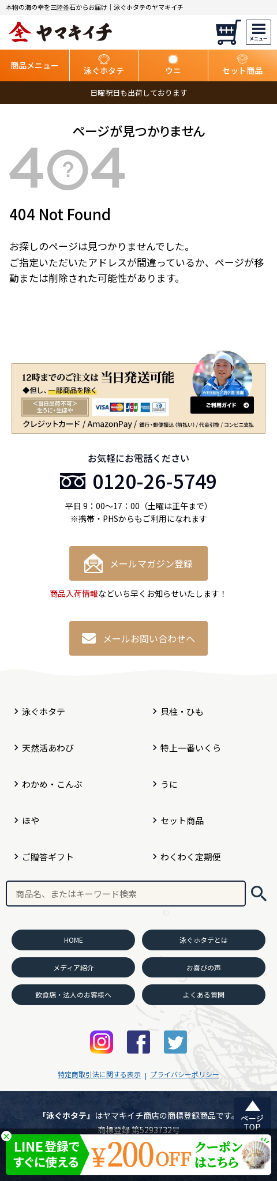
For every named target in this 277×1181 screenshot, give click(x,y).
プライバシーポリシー (184, 1074)
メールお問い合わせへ (138, 638)
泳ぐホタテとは (203, 940)
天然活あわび (48, 748)
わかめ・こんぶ (52, 784)
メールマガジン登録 (138, 563)
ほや (30, 820)
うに (169, 784)
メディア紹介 (73, 967)
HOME (73, 940)
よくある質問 (203, 994)
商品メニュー (34, 65)
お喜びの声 (203, 967)
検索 (259, 894)
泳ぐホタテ (43, 711)
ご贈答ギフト (48, 857)
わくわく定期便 (190, 857)
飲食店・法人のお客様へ (73, 994)
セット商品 (182, 820)
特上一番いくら (190, 748)
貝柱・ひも (182, 711)
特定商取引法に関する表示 (99, 1074)
